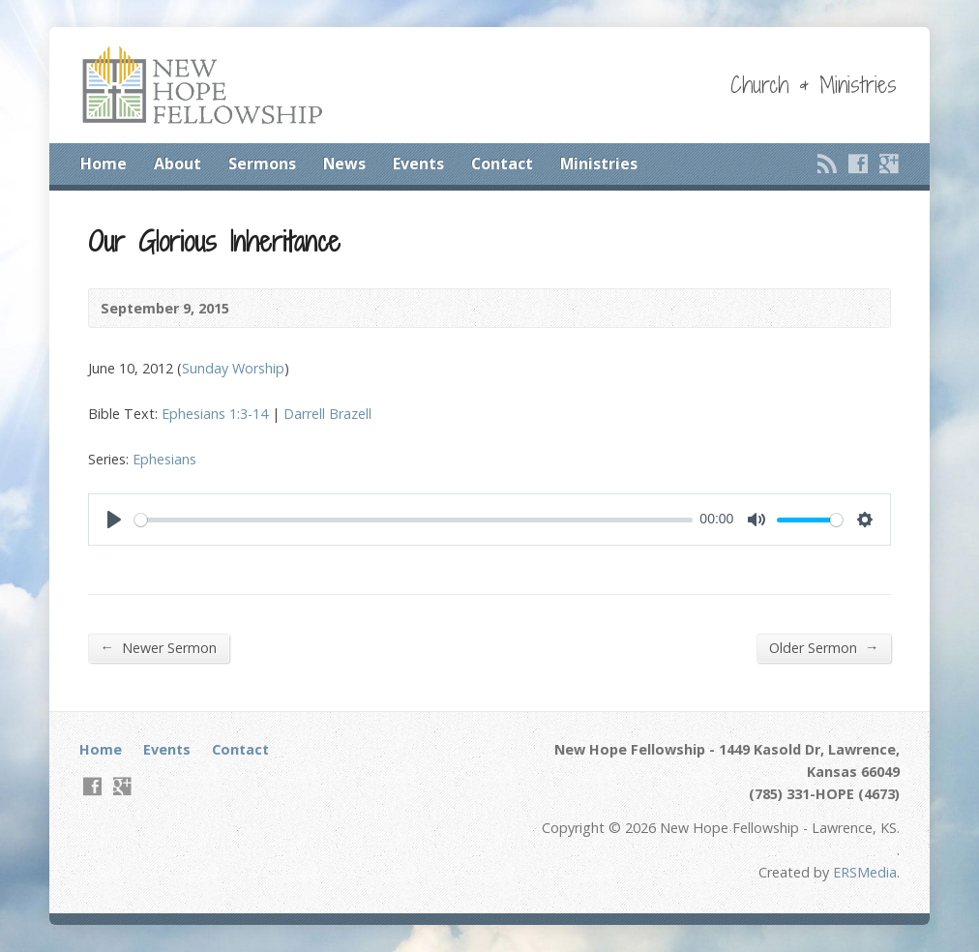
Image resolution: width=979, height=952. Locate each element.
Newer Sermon (159, 647)
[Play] (114, 519)
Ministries (599, 163)
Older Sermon (823, 647)
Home (103, 163)
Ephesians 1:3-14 (215, 413)
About (177, 163)
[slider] (413, 520)
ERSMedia (865, 872)
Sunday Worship (233, 368)
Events (418, 163)
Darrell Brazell (327, 413)
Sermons (262, 163)
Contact (502, 163)
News (344, 163)
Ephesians (164, 459)
